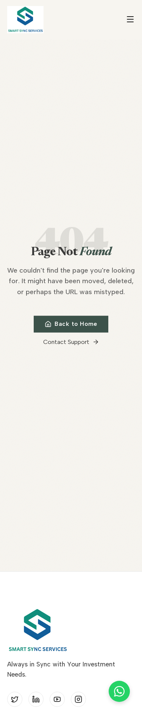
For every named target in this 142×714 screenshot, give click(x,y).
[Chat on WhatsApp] (119, 691)
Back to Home (71, 325)
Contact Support (71, 343)
